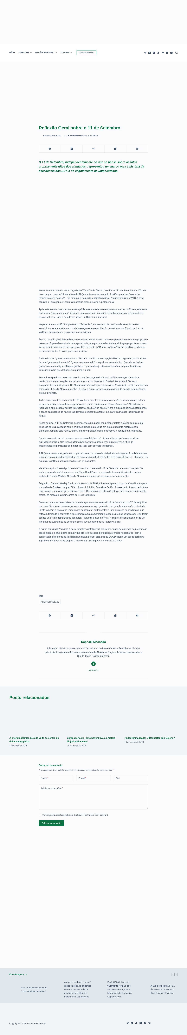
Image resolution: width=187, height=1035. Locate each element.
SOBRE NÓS (25, 52)
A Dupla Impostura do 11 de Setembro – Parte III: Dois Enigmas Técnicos (163, 989)
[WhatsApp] (115, 149)
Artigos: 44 (93, 670)
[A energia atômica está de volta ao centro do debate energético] (36, 718)
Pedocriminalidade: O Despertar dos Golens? (149, 738)
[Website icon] (93, 664)
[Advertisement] (93, 566)
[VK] (163, 53)
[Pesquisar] (176, 53)
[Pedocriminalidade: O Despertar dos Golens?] (151, 718)
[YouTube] (154, 53)
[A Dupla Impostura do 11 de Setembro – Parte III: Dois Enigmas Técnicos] (143, 989)
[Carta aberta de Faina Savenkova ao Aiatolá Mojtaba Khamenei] (93, 718)
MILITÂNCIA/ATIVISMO (46, 52)
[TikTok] (158, 53)
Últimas (94, 136)
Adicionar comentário (52, 788)
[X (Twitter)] (149, 53)
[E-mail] (137, 149)
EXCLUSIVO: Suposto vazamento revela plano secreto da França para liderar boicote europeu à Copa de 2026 (119, 989)
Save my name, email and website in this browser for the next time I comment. (75, 815)
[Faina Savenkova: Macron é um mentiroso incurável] (13, 989)
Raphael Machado (49, 602)
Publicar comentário (51, 823)
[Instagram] (171, 53)
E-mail (82, 778)
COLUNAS (66, 52)
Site (118, 778)
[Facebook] (167, 53)
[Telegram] (145, 53)
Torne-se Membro (86, 52)
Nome (44, 778)
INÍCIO (12, 52)
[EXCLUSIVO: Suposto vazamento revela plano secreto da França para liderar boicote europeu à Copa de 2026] (100, 989)
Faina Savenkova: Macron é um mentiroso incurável (33, 989)
